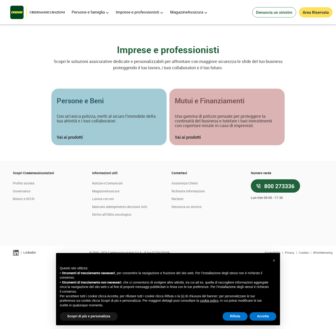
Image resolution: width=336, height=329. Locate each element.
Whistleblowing (322, 322)
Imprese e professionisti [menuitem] (139, 12)
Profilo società (23, 252)
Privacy (290, 322)
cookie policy (209, 300)
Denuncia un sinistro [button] (274, 12)
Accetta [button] (263, 316)
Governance (21, 260)
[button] (109, 186)
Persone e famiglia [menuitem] (90, 12)
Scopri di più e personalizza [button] (88, 316)
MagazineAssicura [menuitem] (188, 12)
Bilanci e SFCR (23, 268)
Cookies (304, 322)
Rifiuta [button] (235, 316)
